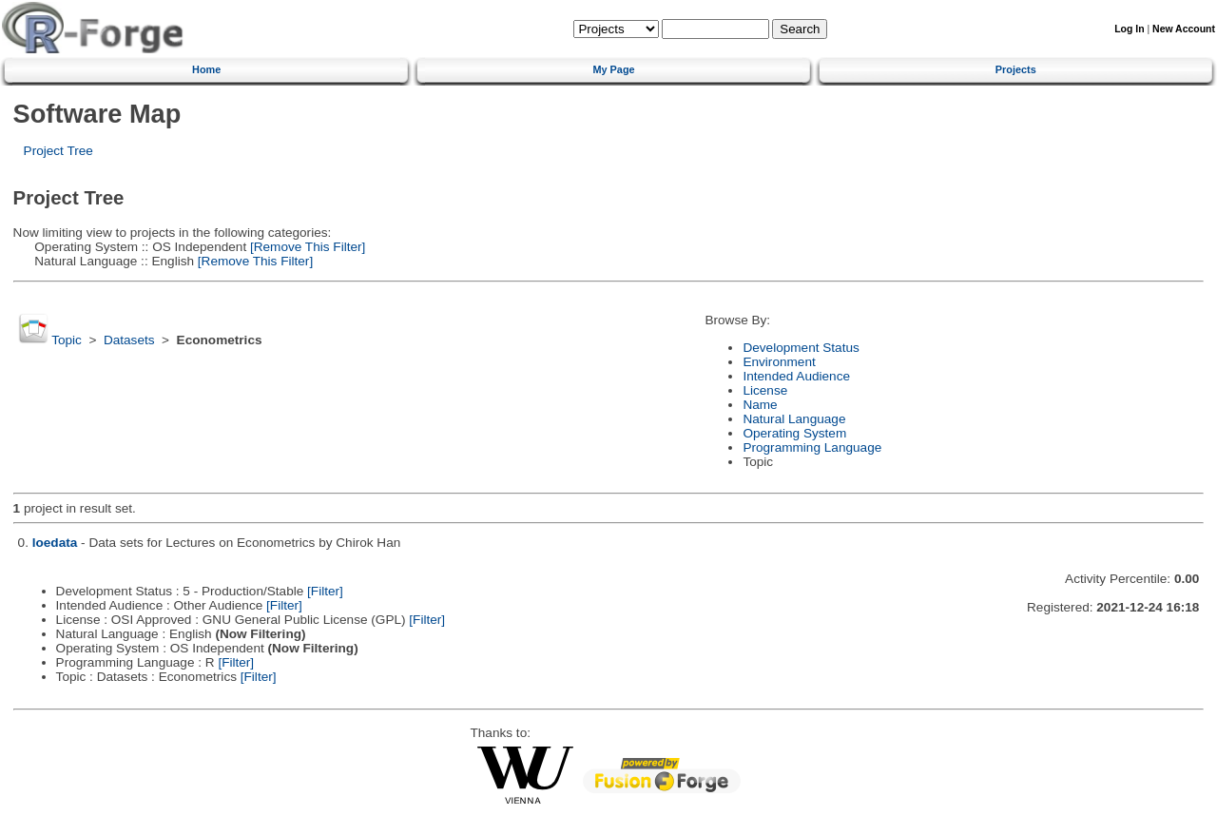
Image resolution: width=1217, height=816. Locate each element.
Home (206, 69)
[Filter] (325, 591)
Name (760, 405)
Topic (66, 340)
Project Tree (58, 151)
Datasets (129, 340)
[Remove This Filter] (305, 247)
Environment (779, 362)
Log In (1129, 29)
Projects (1015, 69)
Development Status (801, 347)
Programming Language (812, 447)
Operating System (794, 433)
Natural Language (794, 419)
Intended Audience (796, 376)
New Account (1183, 29)
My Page (613, 69)
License (765, 390)
